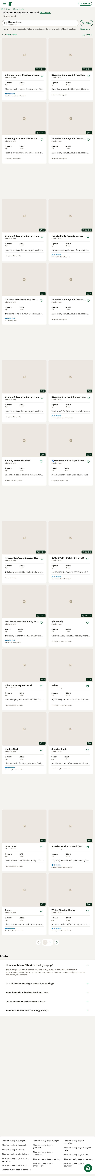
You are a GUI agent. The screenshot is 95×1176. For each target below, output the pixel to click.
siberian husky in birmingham (15, 1154)
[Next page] (56, 942)
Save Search (9, 35)
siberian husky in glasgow (13, 1141)
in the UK (45, 12)
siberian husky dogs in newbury (78, 1159)
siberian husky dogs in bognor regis (77, 1148)
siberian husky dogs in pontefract (43, 1153)
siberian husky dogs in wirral (15, 1165)
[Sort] (87, 34)
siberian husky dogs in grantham (43, 1146)
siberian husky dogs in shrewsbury (43, 1164)
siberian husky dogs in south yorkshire (15, 1159)
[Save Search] (88, 1168)
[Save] (42, 75)
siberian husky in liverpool (14, 1145)
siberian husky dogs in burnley (47, 1159)
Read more (85, 29)
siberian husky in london (13, 1149)
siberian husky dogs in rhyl (76, 1154)
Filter (86, 23)
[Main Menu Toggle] (4, 3)
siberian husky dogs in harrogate (74, 1142)
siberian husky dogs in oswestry (74, 1164)
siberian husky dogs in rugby (46, 1141)
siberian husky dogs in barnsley (16, 1170)
